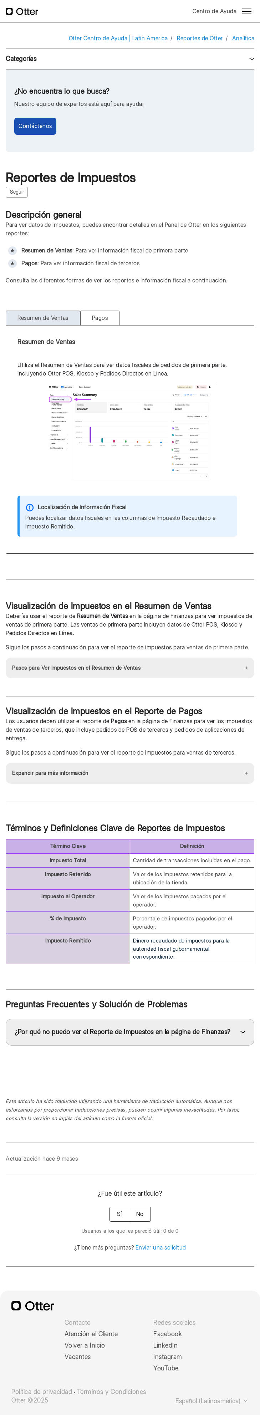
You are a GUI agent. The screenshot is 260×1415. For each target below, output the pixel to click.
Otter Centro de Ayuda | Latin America (118, 38)
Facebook (167, 1334)
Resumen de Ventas (42, 318)
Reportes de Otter (200, 38)
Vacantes (78, 1356)
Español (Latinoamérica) (212, 1401)
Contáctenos (35, 126)
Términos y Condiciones (111, 1391)
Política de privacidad (41, 1391)
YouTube (166, 1368)
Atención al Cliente (91, 1334)
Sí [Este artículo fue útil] (119, 1214)
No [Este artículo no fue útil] (139, 1214)
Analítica (243, 38)
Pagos (100, 318)
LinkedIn (165, 1345)
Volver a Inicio (85, 1345)
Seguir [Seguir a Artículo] (17, 192)
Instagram (167, 1356)
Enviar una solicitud (161, 1247)
